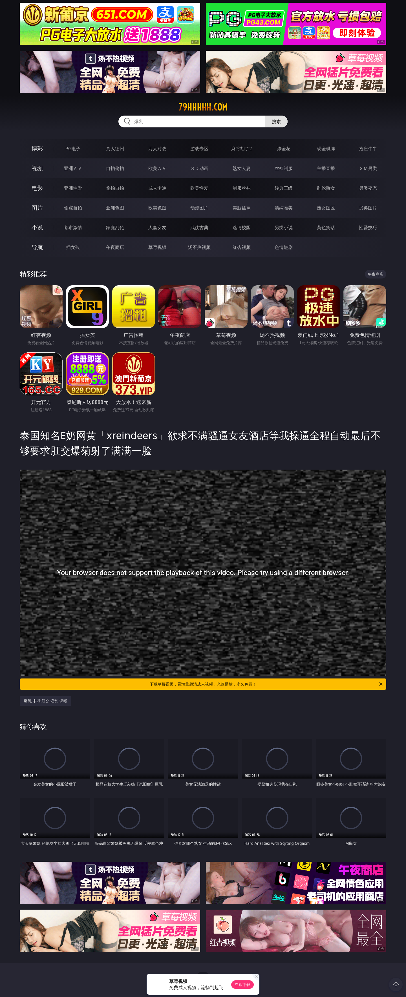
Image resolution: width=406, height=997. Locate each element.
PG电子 (72, 148)
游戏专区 (199, 148)
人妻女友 (157, 227)
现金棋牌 (326, 148)
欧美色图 (157, 208)
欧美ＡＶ (157, 168)
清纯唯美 (284, 208)
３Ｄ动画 (199, 168)
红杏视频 (242, 247)
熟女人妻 (242, 168)
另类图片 (368, 208)
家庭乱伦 (115, 227)
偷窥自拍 (73, 208)
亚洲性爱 (73, 188)
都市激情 (73, 227)
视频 (37, 168)
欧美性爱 (199, 188)
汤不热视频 (199, 247)
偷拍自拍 (115, 188)
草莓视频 (157, 247)
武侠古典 (199, 227)
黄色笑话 (326, 227)
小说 (37, 227)
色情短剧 (284, 247)
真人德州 (115, 148)
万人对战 (157, 148)
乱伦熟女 (326, 188)
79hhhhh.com (203, 107)
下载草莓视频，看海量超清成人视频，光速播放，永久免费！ (266, 684)
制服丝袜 (242, 188)
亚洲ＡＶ (73, 168)
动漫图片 (199, 208)
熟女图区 (326, 208)
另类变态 (368, 188)
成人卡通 (157, 188)
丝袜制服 (284, 168)
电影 (37, 188)
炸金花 (283, 148)
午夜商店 (115, 247)
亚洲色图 (115, 208)
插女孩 (73, 247)
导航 (37, 247)
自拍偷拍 (115, 168)
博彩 (37, 148)
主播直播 (326, 168)
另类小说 (284, 227)
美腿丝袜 (242, 208)
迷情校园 (242, 227)
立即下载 (242, 984)
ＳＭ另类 (368, 168)
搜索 (276, 121)
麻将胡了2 (241, 148)
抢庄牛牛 (368, 148)
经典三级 (284, 188)
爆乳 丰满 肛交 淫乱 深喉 (45, 701)
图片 (37, 207)
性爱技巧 (368, 227)
